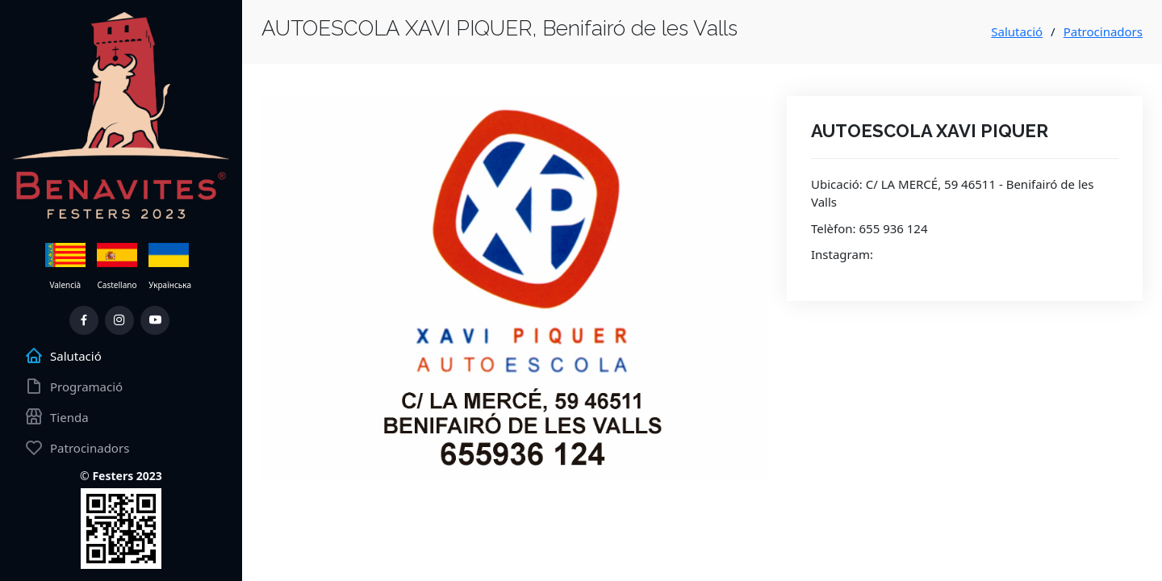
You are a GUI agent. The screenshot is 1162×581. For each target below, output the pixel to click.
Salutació (1017, 31)
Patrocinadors (1103, 31)
